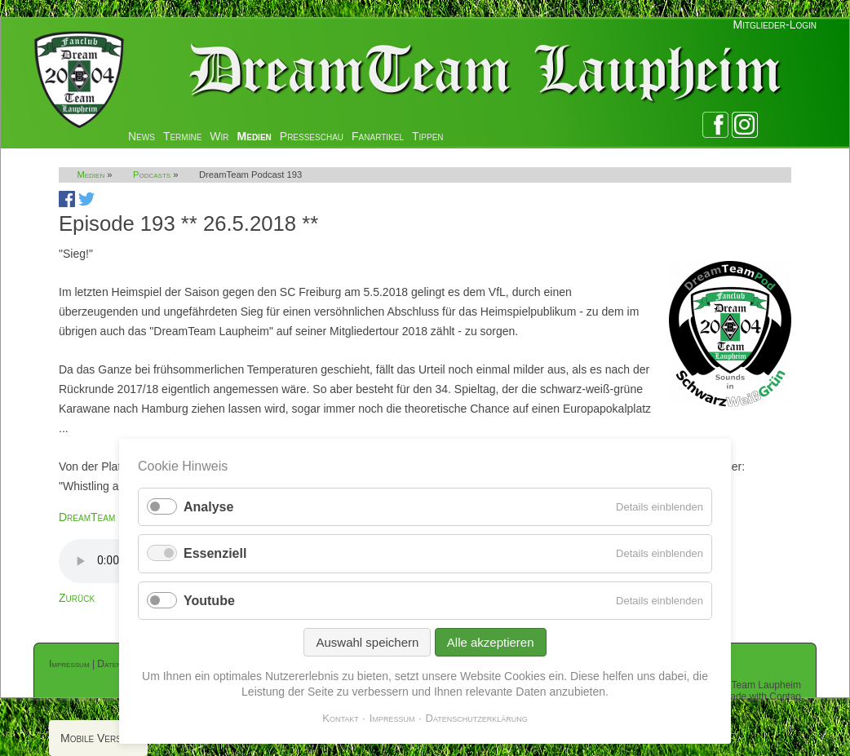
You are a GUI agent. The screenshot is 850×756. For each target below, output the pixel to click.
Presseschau (311, 136)
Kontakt (340, 718)
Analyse (208, 507)
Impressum (69, 664)
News (141, 136)
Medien (254, 136)
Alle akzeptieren (490, 642)
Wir (219, 136)
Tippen (428, 136)
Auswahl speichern (367, 642)
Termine (182, 136)
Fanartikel (378, 136)
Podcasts (151, 174)
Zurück (77, 597)
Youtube (209, 601)
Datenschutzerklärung (477, 718)
